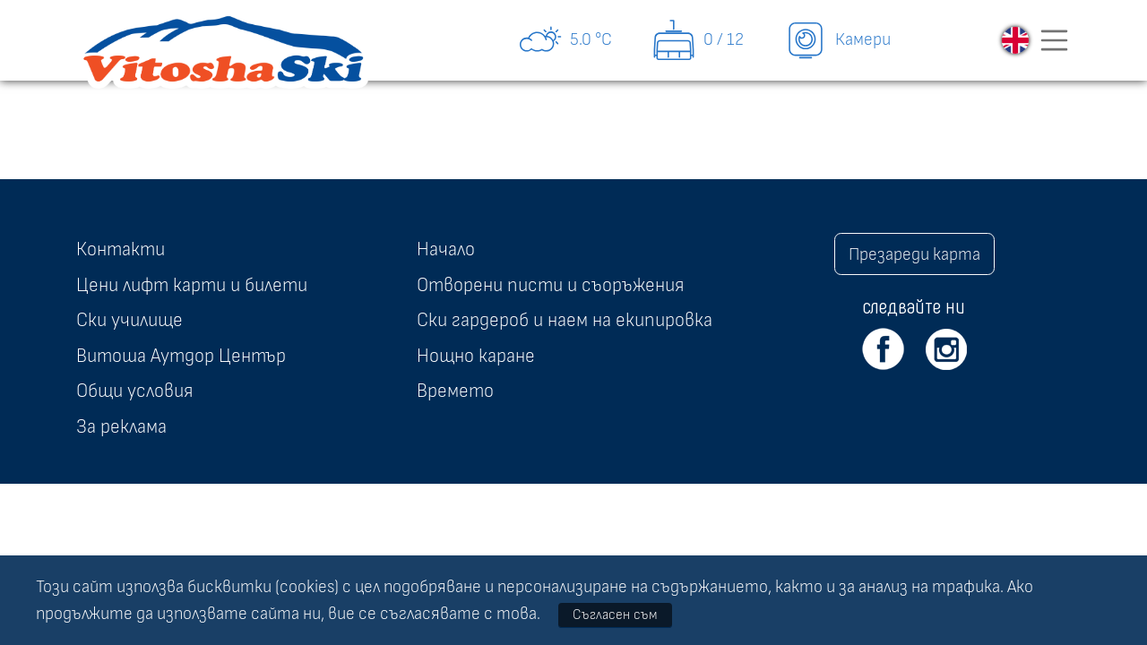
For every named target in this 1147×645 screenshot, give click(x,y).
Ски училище (129, 320)
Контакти (120, 249)
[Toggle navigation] (1055, 40)
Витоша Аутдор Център (181, 356)
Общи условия (134, 390)
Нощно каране (476, 356)
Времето (455, 390)
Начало (446, 249)
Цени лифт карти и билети (191, 285)
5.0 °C (565, 40)
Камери (837, 40)
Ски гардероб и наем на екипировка (564, 320)
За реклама (121, 426)
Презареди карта (914, 254)
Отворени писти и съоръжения (550, 285)
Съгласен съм (615, 614)
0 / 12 (697, 40)
